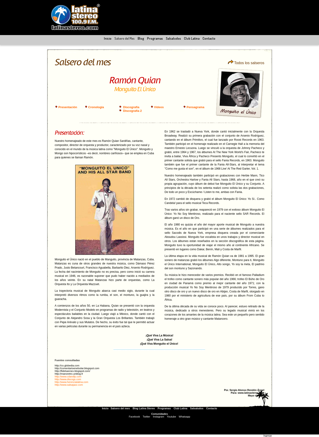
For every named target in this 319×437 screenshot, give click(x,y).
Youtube (171, 416)
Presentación (67, 107)
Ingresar (268, 435)
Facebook (134, 416)
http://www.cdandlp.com (68, 376)
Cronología (96, 107)
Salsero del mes (120, 408)
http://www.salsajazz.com (69, 384)
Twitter (146, 416)
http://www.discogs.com (68, 379)
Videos (159, 107)
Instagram (158, 416)
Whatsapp (184, 416)
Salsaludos (196, 408)
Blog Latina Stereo (144, 408)
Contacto (211, 408)
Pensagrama (195, 107)
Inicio (105, 408)
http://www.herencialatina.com (71, 382)
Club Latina (180, 408)
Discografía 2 (132, 111)
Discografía (131, 107)
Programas (164, 408)
